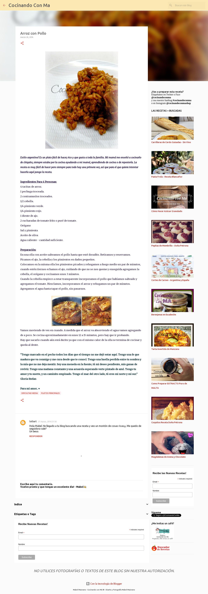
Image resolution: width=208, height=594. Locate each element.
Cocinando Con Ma (29, 5)
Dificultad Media (30, 393)
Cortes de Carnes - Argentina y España (170, 280)
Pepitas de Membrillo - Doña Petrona (169, 245)
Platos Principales (50, 393)
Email (21, 533)
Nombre (21, 544)
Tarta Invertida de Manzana (165, 349)
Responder (35, 436)
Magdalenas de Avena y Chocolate (168, 457)
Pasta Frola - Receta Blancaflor (166, 177)
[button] (22, 43)
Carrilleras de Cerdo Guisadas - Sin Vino (171, 142)
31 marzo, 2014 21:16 (47, 421)
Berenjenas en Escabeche (163, 314)
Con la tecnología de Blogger (104, 583)
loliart (33, 421)
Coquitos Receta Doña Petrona (166, 422)
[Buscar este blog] (190, 5)
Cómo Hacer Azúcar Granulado (166, 211)
